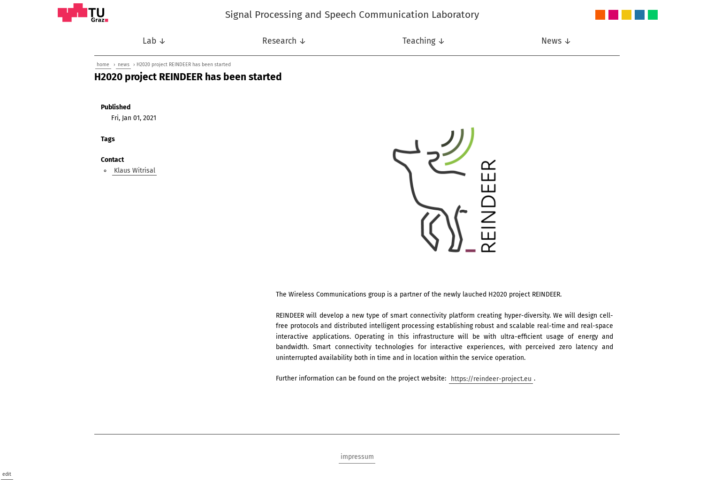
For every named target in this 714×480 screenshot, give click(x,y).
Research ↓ (284, 41)
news (123, 64)
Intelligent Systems (613, 15)
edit (6, 474)
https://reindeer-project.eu (491, 378)
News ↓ (556, 41)
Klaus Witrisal (134, 171)
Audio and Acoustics (600, 15)
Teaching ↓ (424, 41)
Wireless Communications (653, 15)
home (103, 64)
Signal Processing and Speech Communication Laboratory (352, 14)
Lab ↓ (154, 41)
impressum (357, 457)
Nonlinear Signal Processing (626, 15)
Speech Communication (640, 15)
